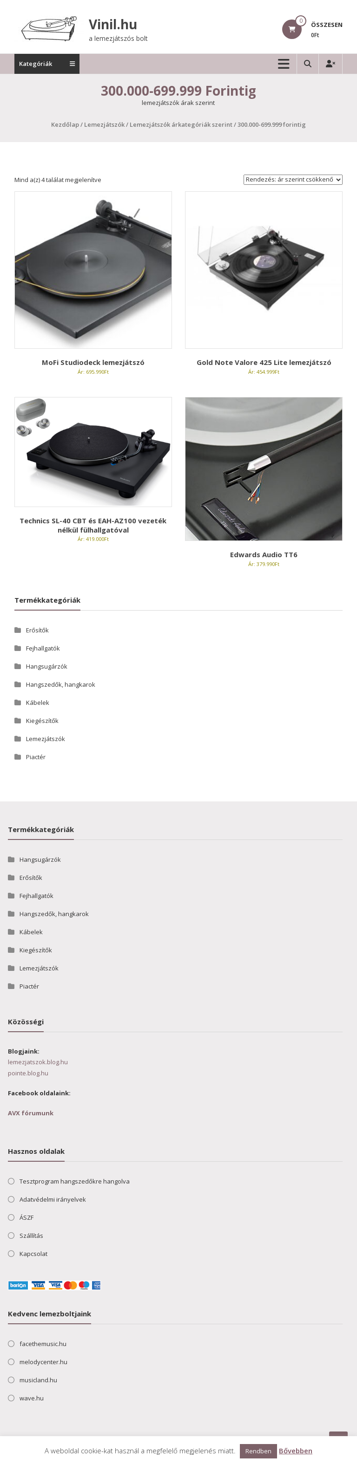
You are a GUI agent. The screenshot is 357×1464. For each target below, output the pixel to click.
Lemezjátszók (104, 124)
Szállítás (31, 1235)
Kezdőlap (65, 124)
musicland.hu (38, 1380)
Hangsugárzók (46, 666)
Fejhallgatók (43, 648)
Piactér (36, 757)
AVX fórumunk (30, 1113)
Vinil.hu (113, 24)
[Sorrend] (293, 180)
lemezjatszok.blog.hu (38, 1062)
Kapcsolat (33, 1253)
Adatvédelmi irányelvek (53, 1199)
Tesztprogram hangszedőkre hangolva (75, 1181)
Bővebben (295, 1450)
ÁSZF (26, 1217)
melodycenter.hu (43, 1362)
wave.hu (32, 1398)
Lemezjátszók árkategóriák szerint (181, 124)
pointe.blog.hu (28, 1073)
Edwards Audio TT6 (264, 554)
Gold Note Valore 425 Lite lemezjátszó (264, 362)
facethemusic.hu (43, 1344)
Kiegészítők (42, 720)
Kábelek (37, 702)
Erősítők (37, 630)
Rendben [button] (258, 1451)
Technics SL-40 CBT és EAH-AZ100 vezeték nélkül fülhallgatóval (93, 525)
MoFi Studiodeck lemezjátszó (93, 362)
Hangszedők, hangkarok (60, 684)
